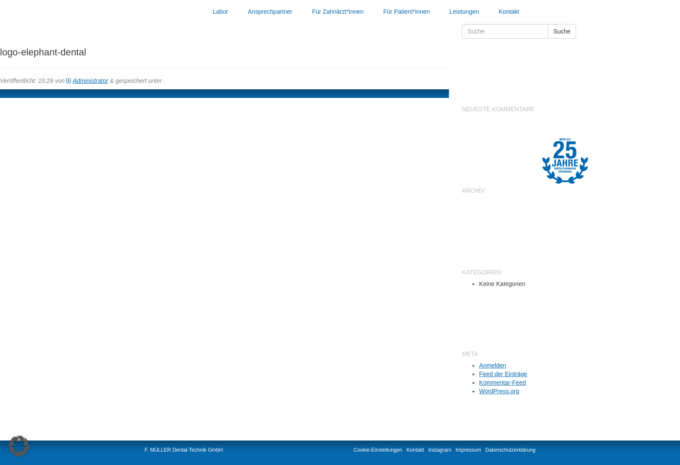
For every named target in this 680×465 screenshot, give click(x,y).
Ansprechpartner (270, 11)
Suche (561, 31)
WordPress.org (499, 391)
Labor (220, 11)
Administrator (90, 80)
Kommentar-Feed (502, 382)
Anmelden (492, 365)
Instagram (439, 450)
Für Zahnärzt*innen (337, 11)
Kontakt (509, 11)
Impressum (468, 450)
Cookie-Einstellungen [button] (378, 450)
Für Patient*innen (406, 11)
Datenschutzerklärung (510, 450)
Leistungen (464, 11)
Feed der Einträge (503, 374)
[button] (19, 446)
